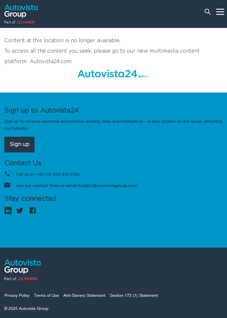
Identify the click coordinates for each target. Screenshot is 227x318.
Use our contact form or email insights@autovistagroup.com (76, 186)
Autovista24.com (51, 61)
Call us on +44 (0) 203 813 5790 (48, 175)
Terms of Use (46, 295)
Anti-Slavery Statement (84, 295)
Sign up (19, 144)
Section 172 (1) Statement (134, 295)
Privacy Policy (17, 295)
